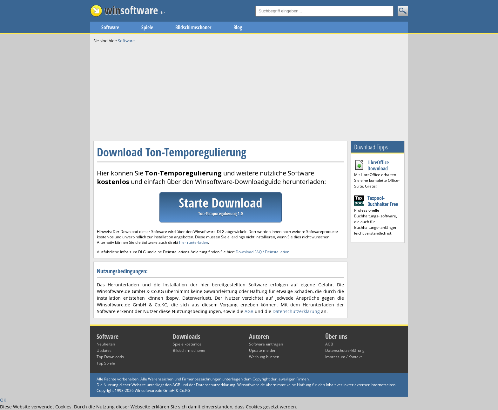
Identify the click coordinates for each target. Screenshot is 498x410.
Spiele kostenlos (187, 344)
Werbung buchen (264, 356)
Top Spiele (106, 363)
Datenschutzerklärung (296, 311)
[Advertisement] (249, 91)
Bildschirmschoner (193, 27)
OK (3, 400)
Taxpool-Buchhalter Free (382, 201)
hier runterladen (193, 242)
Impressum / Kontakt (343, 356)
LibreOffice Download (378, 165)
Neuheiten (106, 344)
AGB (249, 311)
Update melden (262, 350)
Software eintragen (266, 344)
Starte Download (220, 205)
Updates (104, 350)
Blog (237, 27)
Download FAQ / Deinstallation (262, 252)
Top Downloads (110, 356)
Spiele (147, 27)
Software (110, 27)
